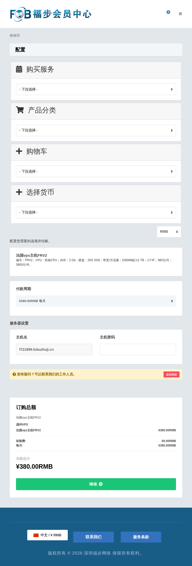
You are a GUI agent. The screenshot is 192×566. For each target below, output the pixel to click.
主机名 (21, 337)
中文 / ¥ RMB (47, 535)
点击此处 (171, 374)
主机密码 (107, 337)
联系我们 (94, 537)
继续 (95, 484)
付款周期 (23, 289)
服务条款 (141, 537)
